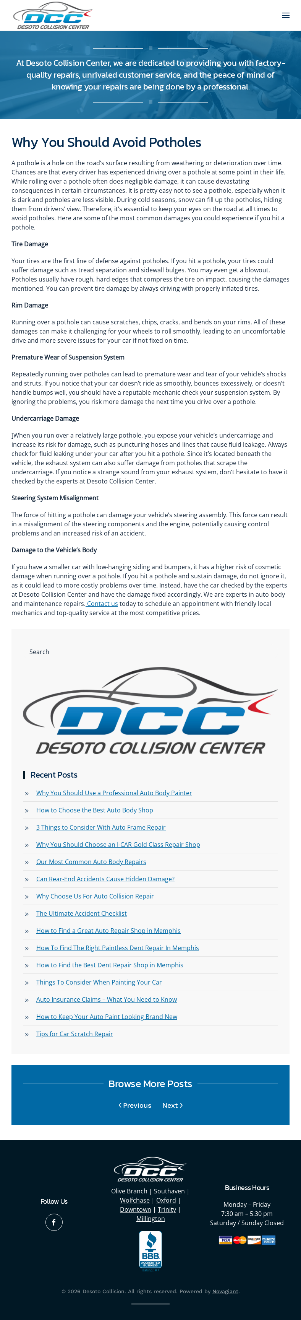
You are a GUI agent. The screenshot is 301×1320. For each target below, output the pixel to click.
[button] (286, 15)
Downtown (135, 1208)
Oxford (166, 1199)
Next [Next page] (172, 1105)
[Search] (150, 651)
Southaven (169, 1190)
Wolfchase (135, 1199)
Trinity (167, 1208)
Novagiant (225, 1290)
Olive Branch (129, 1190)
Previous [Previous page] (135, 1105)
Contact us (102, 603)
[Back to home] (53, 15)
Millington (150, 1217)
